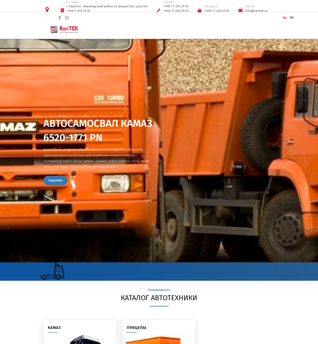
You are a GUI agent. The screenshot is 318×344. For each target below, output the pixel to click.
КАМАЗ (54, 327)
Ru (285, 17)
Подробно (55, 180)
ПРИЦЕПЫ (136, 327)
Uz (292, 17)
